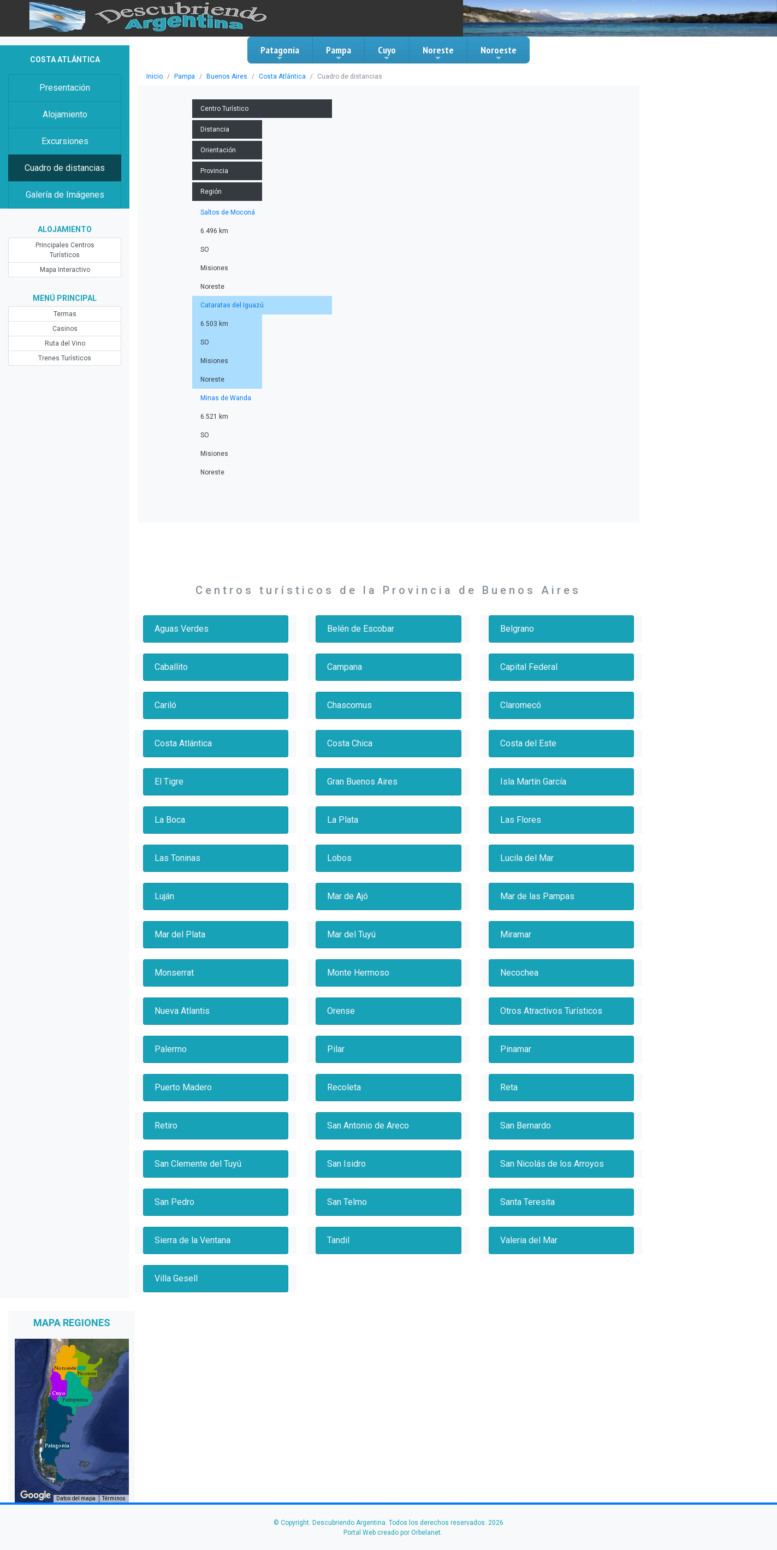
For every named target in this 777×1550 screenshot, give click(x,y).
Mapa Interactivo (65, 270)
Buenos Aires (226, 76)
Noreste (438, 53)
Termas (65, 314)
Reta (509, 1087)
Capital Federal (528, 667)
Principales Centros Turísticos (64, 250)
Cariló (165, 705)
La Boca (170, 820)
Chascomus (349, 705)
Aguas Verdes (182, 628)
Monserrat (174, 972)
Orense (341, 1011)
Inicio (154, 76)
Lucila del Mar (527, 858)
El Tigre (169, 781)
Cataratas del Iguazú (232, 305)
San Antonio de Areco (368, 1125)
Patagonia (279, 53)
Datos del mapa (76, 1498)
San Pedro (174, 1202)
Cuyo (387, 53)
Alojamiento (65, 114)
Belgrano (517, 628)
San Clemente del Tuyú (198, 1164)
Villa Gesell (176, 1278)
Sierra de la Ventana (192, 1240)
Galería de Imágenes (65, 194)
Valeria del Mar (528, 1240)
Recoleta (344, 1087)
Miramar (515, 934)
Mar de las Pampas (537, 896)
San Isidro (346, 1164)
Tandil (338, 1240)
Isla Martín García (533, 781)
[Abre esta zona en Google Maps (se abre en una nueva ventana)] (35, 1495)
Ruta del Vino (65, 343)
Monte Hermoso (358, 972)
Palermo (171, 1049)
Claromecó (520, 705)
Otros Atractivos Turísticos (551, 1011)
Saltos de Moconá (227, 212)
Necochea (519, 972)
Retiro (166, 1125)
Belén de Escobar (360, 628)
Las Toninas (177, 858)
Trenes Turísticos (64, 358)
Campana (344, 667)
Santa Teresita (527, 1202)
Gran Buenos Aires (362, 781)
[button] (57, 1445)
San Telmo (347, 1202)
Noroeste (499, 53)
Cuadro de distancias (65, 168)
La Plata (342, 820)
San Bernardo (525, 1125)
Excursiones (64, 141)
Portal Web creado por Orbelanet (392, 1532)
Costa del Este (528, 743)
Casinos (65, 328)
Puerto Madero (183, 1087)
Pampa (338, 53)
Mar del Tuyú (351, 934)
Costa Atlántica (282, 76)
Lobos (339, 858)
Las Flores (520, 820)
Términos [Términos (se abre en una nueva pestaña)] (114, 1498)
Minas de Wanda (225, 398)
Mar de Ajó (347, 896)
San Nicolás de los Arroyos (552, 1164)
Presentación (64, 87)
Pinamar (515, 1049)
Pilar (336, 1049)
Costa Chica (349, 743)
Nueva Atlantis (182, 1011)
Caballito (171, 667)
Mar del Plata (180, 934)
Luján (164, 896)
